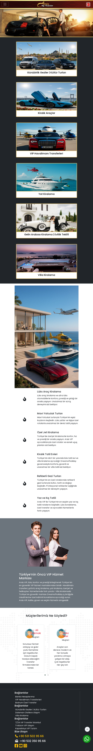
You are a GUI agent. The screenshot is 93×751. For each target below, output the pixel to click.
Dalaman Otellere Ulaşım (27, 712)
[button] (90, 22)
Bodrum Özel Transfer (26, 702)
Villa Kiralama (21, 715)
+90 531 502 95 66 (31, 736)
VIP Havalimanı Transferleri (28, 699)
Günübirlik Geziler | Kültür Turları (30, 709)
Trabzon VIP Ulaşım (24, 725)
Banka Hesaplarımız (25, 696)
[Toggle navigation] (4, 4)
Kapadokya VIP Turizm (26, 728)
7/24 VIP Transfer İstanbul (28, 722)
